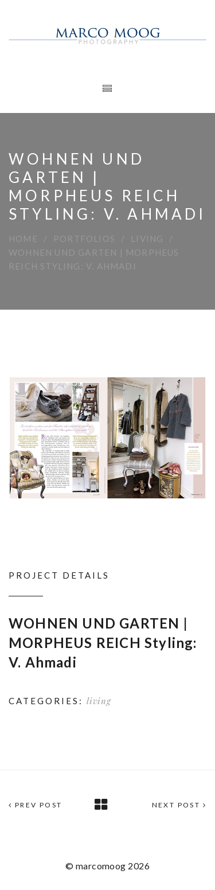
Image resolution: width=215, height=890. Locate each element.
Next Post (179, 805)
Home (23, 238)
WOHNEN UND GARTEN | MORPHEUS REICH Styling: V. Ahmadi (103, 642)
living (147, 238)
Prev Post (35, 805)
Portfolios (84, 238)
